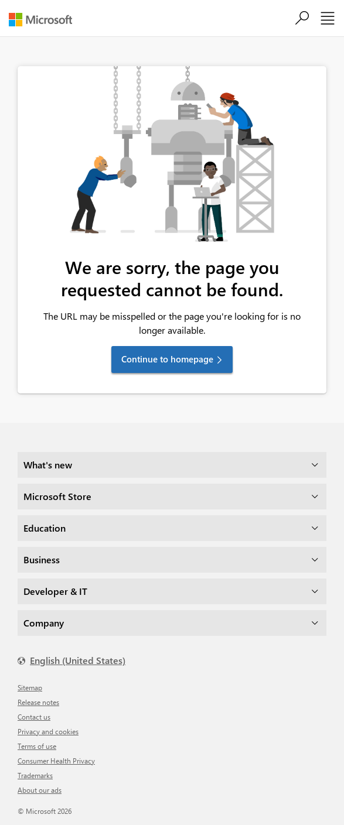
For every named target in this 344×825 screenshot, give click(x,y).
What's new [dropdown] (47, 464)
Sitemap (30, 687)
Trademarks (35, 775)
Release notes (38, 702)
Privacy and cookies (48, 731)
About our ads (40, 790)
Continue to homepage (167, 359)
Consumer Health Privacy (56, 760)
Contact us (34, 716)
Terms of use (37, 746)
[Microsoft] (45, 19)
